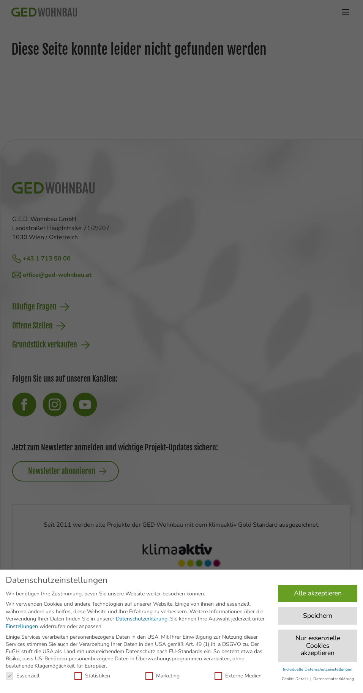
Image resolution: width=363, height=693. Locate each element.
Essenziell (22, 675)
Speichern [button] (317, 615)
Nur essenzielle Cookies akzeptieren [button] (317, 645)
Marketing (162, 675)
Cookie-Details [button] (295, 679)
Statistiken (92, 675)
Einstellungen (22, 626)
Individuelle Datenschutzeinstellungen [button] (317, 669)
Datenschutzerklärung (141, 618)
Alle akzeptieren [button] (318, 593)
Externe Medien (238, 675)
